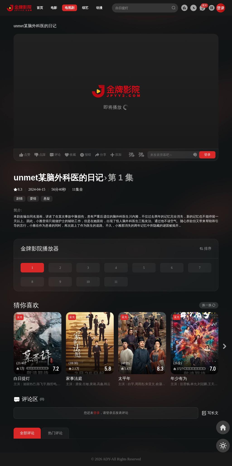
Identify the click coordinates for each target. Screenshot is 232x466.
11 (115, 282)
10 (88, 282)
